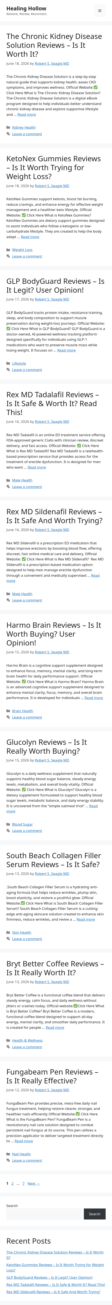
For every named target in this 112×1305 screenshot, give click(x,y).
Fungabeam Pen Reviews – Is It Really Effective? (52, 1076)
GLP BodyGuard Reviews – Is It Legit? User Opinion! (55, 285)
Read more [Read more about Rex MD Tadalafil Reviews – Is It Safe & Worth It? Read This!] (37, 467)
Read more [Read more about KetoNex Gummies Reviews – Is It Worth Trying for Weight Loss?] (30, 236)
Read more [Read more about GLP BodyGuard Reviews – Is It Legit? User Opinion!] (66, 350)
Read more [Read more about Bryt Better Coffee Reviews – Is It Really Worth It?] (55, 1027)
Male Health (22, 480)
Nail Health (21, 1154)
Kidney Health (24, 127)
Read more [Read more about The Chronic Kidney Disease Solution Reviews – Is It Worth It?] (27, 114)
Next (34, 1183)
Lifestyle (19, 363)
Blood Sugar (22, 824)
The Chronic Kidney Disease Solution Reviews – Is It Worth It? (54, 45)
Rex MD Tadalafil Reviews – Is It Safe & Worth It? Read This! (52, 403)
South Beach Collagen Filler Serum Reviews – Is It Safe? (53, 859)
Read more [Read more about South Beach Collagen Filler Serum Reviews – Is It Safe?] (86, 919)
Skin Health (21, 932)
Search (12, 1205)
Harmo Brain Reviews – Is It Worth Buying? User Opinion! (53, 634)
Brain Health (22, 710)
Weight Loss (22, 249)
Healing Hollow (26, 8)
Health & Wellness (27, 1040)
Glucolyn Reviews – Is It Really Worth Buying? (46, 746)
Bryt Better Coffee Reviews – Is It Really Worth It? (55, 968)
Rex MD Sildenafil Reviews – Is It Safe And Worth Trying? (54, 515)
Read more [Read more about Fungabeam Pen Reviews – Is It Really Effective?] (24, 1140)
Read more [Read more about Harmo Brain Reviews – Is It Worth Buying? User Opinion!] (93, 697)
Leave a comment (27, 133)
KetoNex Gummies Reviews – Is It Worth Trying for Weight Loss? (53, 167)
